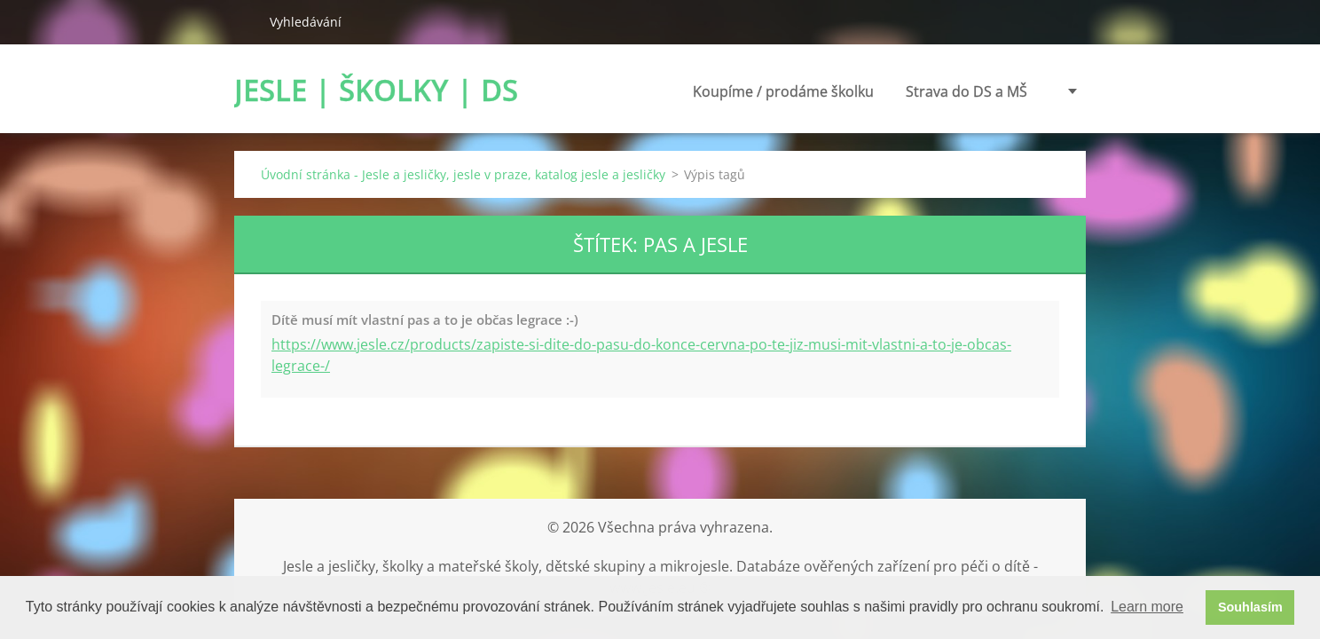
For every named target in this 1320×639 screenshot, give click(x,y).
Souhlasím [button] (1250, 607)
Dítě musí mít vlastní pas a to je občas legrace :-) (424, 319)
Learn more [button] (1147, 606)
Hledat (244, 21)
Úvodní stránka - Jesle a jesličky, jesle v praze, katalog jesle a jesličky (463, 174)
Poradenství (987, 91)
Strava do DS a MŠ (854, 91)
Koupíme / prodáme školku (670, 96)
